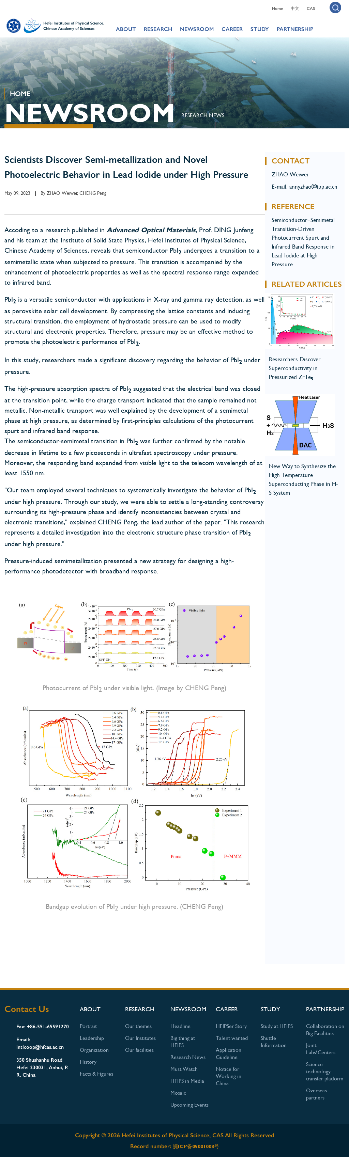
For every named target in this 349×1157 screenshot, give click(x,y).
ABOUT (126, 29)
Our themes (138, 1026)
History (88, 1062)
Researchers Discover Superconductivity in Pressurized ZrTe (295, 368)
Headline (180, 1026)
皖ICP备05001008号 (196, 1146)
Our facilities (139, 1050)
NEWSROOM (197, 29)
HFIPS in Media (187, 1081)
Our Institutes (140, 1038)
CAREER (232, 29)
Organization (94, 1050)
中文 (295, 8)
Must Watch (184, 1069)
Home (277, 8)
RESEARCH (158, 29)
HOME (20, 94)
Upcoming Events (189, 1104)
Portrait (88, 1026)
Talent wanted (232, 1038)
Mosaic (178, 1093)
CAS (311, 8)
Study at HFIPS (277, 1026)
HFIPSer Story (231, 1026)
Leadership (92, 1038)
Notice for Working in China (228, 1076)
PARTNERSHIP (295, 29)
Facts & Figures (96, 1074)
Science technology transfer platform (324, 1071)
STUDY (260, 29)
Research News (202, 115)
